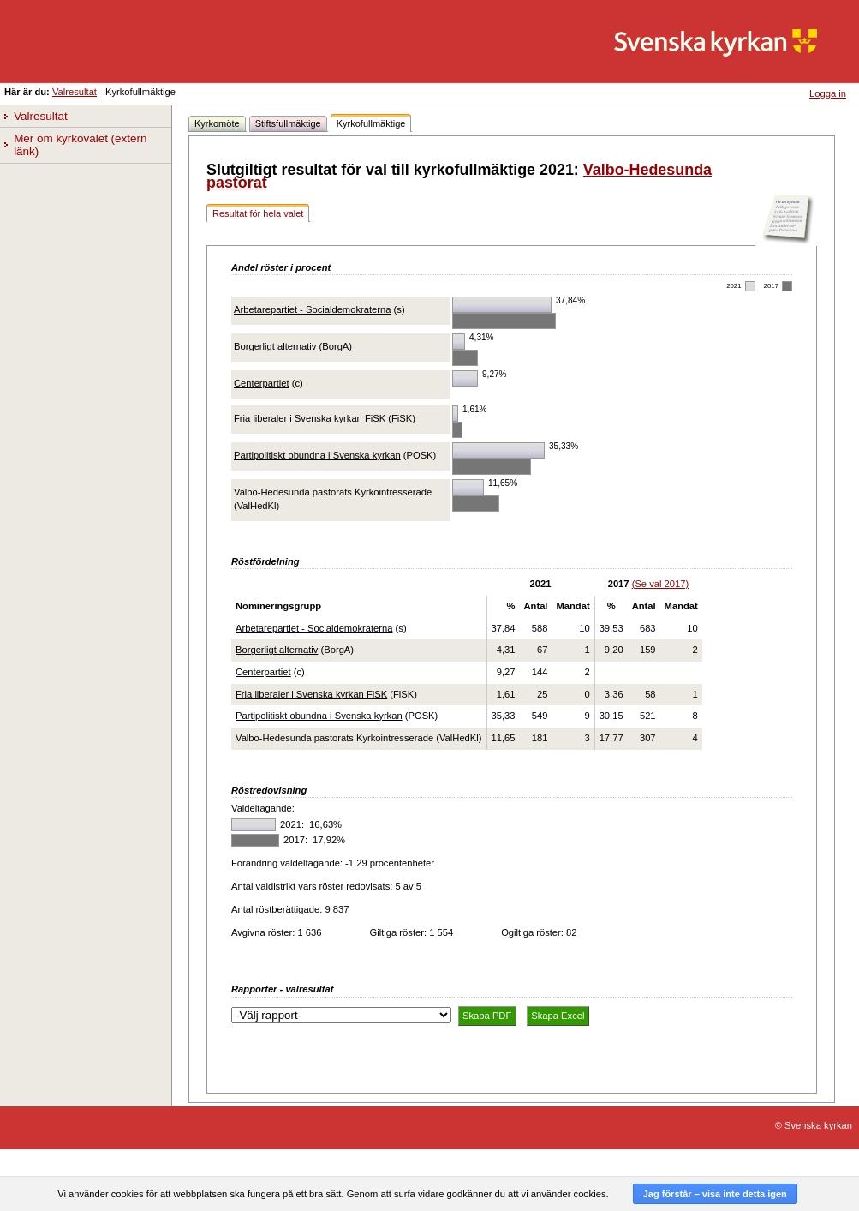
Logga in (827, 93)
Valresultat (74, 92)
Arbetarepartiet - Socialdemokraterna (312, 309)
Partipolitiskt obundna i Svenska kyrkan (317, 455)
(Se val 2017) (660, 584)
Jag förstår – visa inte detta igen (715, 1194)
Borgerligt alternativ (275, 346)
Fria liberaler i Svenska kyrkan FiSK (309, 418)
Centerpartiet (261, 383)
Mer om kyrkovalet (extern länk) (82, 145)
